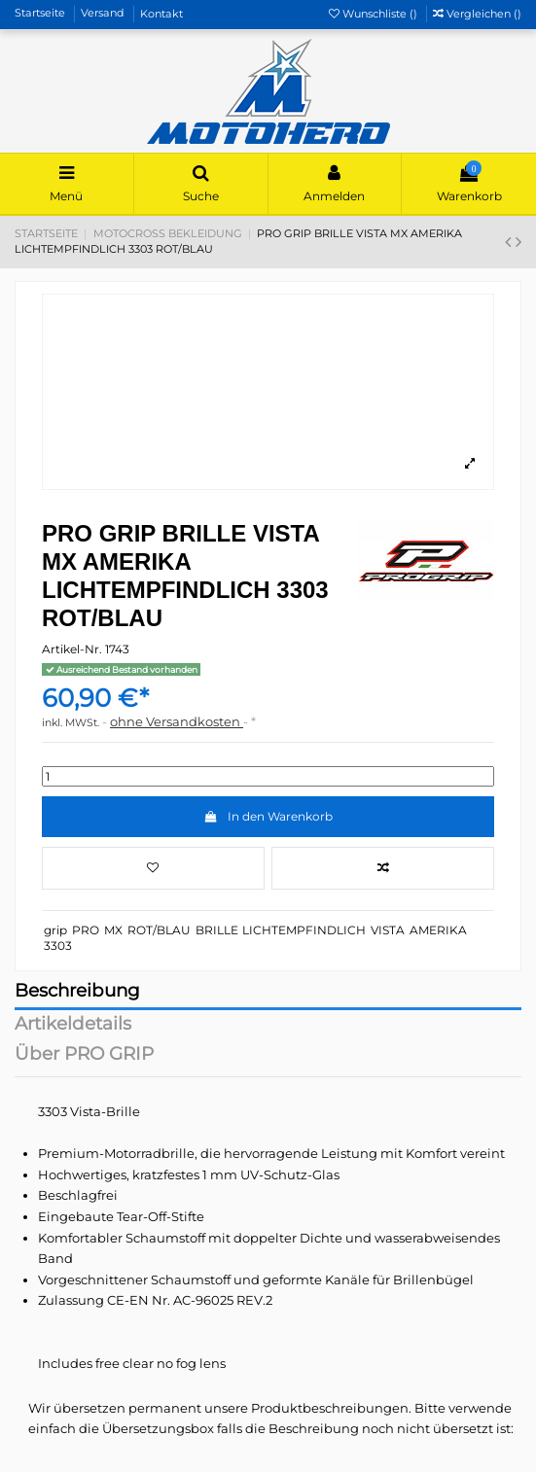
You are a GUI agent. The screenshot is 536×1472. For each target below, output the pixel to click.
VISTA (388, 930)
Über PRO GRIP (84, 1055)
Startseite (41, 13)
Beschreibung (77, 992)
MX (113, 930)
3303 (58, 945)
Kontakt (161, 13)
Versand (104, 13)
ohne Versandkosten (176, 721)
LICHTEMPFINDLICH (304, 930)
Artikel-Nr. (72, 649)
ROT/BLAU (159, 930)
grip (55, 930)
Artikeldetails (73, 1025)
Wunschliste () (374, 13)
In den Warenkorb (267, 816)
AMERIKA (438, 930)
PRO (85, 930)
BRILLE (217, 930)
